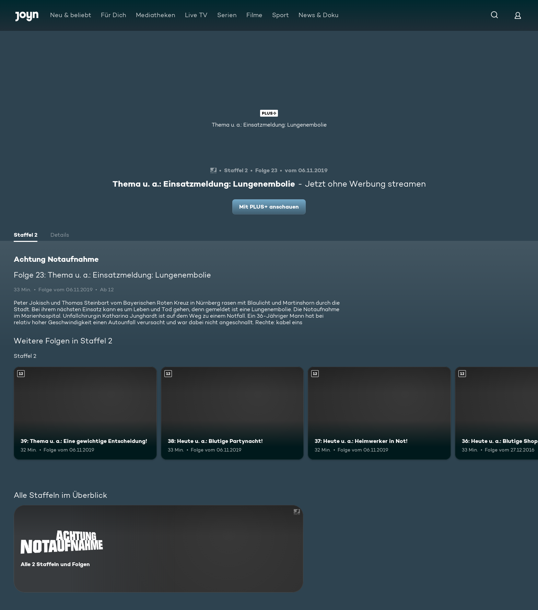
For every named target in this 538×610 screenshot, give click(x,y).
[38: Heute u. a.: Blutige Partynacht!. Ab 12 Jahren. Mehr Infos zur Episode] (232, 413)
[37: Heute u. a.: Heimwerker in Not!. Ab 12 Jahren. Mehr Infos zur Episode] (379, 413)
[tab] (25, 236)
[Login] (517, 15)
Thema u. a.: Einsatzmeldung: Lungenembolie (269, 124)
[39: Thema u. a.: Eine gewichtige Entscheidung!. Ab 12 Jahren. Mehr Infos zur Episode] (85, 413)
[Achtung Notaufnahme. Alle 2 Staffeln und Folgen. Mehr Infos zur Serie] (158, 549)
